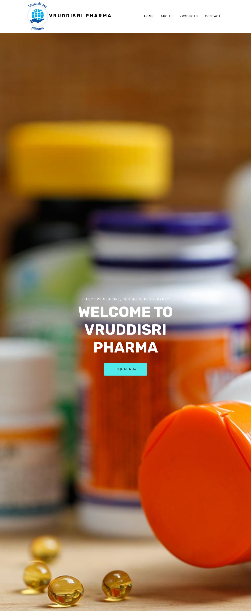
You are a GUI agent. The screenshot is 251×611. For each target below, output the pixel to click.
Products (188, 16)
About (166, 16)
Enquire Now (125, 369)
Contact (213, 16)
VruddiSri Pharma (80, 16)
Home (148, 16)
